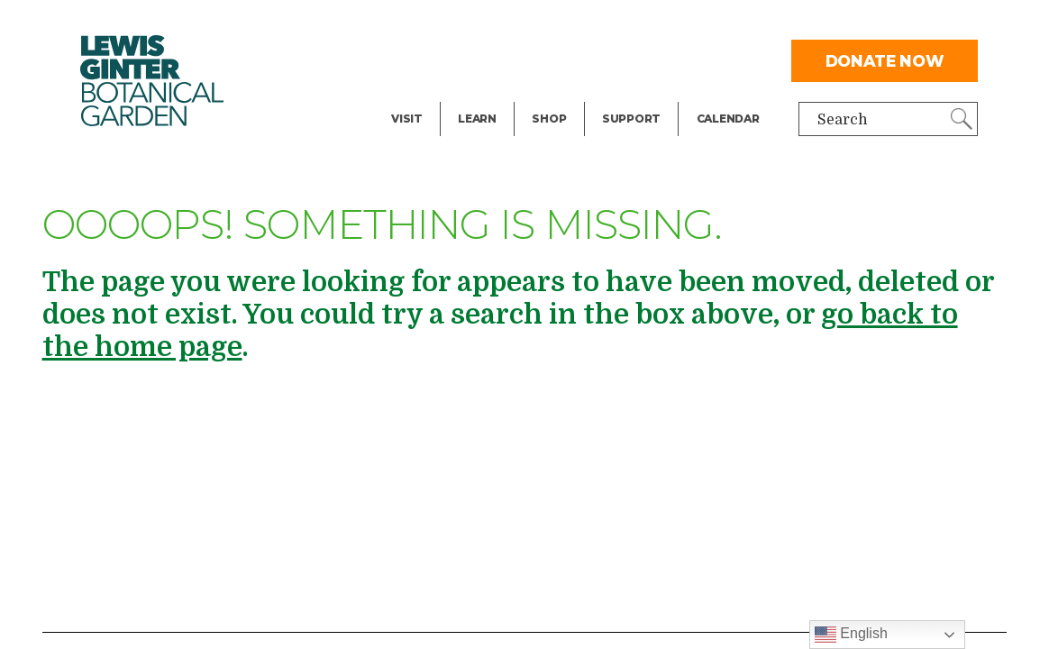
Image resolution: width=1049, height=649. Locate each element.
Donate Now (885, 60)
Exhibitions (431, 95)
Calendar (728, 118)
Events (415, 59)
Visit (407, 118)
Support (631, 118)
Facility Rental (442, 23)
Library (483, 23)
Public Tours (501, 59)
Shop (549, 118)
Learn (477, 118)
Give (617, 59)
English (851, 634)
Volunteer (636, 95)
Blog (472, 95)
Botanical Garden (152, 80)
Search (842, 120)
